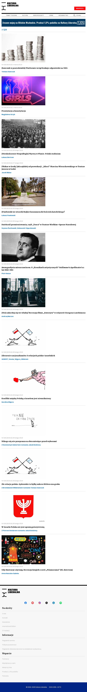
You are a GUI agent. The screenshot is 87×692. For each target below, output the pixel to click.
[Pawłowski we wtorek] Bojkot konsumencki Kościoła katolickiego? (32, 216)
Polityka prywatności (9, 645)
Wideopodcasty (38, 19)
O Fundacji (5, 630)
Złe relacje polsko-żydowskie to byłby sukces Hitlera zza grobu (30, 488)
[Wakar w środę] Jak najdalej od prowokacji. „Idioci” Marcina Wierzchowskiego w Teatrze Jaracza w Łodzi (42, 171)
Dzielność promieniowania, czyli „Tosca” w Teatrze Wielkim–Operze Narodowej (38, 228)
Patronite (5, 676)
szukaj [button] (78, 19)
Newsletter (6, 622)
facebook (26, 603)
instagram (40, 603)
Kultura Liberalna (14, 8)
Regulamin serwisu (8, 640)
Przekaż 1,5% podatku (10, 672)
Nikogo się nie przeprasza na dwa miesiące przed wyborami (28, 445)
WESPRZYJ (79, 12)
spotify (61, 603)
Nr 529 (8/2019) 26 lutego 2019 (12, 212)
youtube (33, 603)
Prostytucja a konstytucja (13, 115)
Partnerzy (5, 659)
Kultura (25, 19)
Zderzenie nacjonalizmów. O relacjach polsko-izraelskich (28, 359)
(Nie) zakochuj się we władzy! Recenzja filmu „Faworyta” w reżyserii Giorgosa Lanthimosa (42, 317)
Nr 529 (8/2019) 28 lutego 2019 (12, 154)
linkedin (54, 603)
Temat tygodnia (11, 19)
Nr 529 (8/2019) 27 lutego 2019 (12, 167)
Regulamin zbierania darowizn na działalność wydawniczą (21, 649)
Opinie (51, 19)
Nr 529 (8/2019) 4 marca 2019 (12, 68)
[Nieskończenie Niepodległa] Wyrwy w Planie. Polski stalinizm (30, 158)
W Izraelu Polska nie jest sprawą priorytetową (22, 531)
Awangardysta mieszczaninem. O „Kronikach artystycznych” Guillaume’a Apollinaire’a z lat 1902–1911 (43, 272)
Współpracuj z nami (8, 663)
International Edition (9, 626)
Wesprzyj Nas (7, 667)
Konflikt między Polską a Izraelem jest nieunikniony (26, 402)
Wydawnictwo (63, 19)
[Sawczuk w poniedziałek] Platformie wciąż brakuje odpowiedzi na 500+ (34, 72)
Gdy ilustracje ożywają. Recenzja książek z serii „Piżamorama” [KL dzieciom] (36, 574)
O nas (4, 613)
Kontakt (5, 618)
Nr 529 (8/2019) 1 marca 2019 (12, 111)
